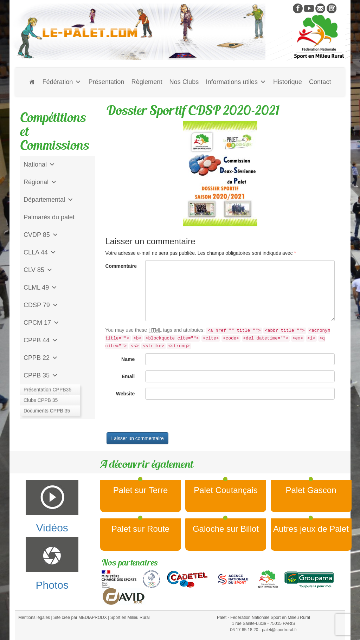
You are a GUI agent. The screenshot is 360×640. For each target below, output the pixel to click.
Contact (320, 81)
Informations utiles (236, 82)
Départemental (48, 199)
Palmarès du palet (49, 217)
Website (125, 393)
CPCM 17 (41, 322)
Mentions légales (34, 617)
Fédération (61, 82)
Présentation (106, 81)
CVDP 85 (41, 235)
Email (128, 376)
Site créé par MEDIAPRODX (80, 617)
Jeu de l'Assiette (47, 392)
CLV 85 (38, 270)
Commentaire (121, 266)
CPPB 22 (41, 358)
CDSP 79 (41, 305)
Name (128, 359)
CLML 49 (40, 287)
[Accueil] (32, 82)
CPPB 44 (41, 340)
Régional (40, 182)
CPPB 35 (41, 375)
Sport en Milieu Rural (130, 617)
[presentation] (158, 418)
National (39, 164)
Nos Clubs (184, 81)
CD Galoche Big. (47, 410)
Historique (287, 81)
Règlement (146, 81)
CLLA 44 (40, 252)
